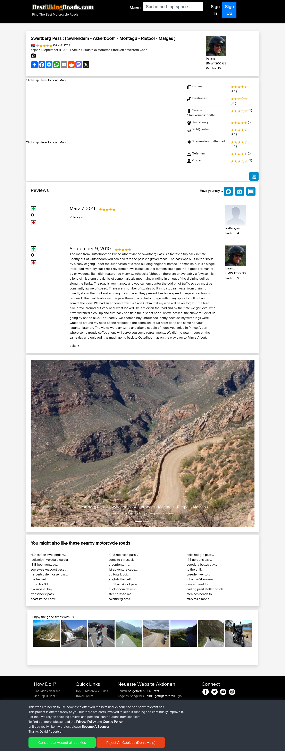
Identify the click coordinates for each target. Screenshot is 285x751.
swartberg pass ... (121, 599)
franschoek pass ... (44, 594)
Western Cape (137, 49)
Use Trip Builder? (45, 696)
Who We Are (84, 706)
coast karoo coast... (44, 599)
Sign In (215, 10)
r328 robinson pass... (123, 554)
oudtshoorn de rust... (123, 589)
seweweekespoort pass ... (49, 569)
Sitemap (72, 745)
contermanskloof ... (200, 584)
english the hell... (121, 579)
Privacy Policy (89, 745)
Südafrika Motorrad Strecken (103, 49)
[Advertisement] (104, 111)
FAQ (36, 715)
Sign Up (229, 10)
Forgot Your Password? (49, 706)
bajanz (35, 49)
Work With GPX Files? (48, 701)
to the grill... (194, 569)
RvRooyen (77, 217)
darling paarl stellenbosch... (206, 589)
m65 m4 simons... (198, 599)
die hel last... (40, 579)
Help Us (81, 715)
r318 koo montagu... (45, 564)
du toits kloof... (119, 574)
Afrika (76, 49)
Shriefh (123, 691)
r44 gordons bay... (199, 559)
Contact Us (83, 710)
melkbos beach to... (200, 594)
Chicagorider (127, 720)
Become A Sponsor (47, 710)
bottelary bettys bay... (201, 564)
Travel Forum (84, 696)
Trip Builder (83, 701)
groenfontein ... (120, 564)
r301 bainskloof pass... (124, 584)
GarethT (123, 725)
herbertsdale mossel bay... (49, 574)
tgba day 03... (40, 584)
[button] (47, 443)
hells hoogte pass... (200, 554)
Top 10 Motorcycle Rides (92, 691)
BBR (148, 691)
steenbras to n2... (121, 594)
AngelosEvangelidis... (132, 696)
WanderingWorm (129, 715)
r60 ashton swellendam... (49, 554)
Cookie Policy (109, 745)
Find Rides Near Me (47, 691)
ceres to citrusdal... (122, 559)
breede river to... (198, 574)
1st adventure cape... (123, 569)
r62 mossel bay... (43, 589)
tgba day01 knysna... (200, 579)
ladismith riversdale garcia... (50, 559)
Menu (135, 8)
